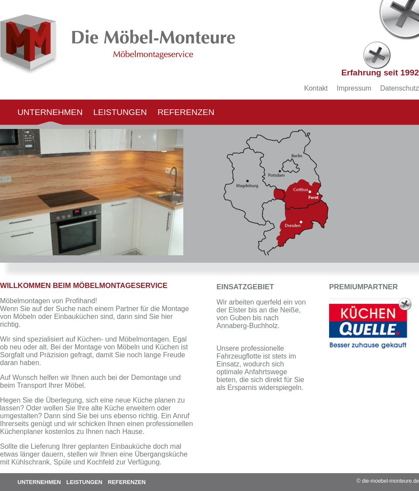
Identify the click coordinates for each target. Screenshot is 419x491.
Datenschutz (399, 88)
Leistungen (120, 112)
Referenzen (186, 112)
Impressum (354, 88)
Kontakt (316, 88)
